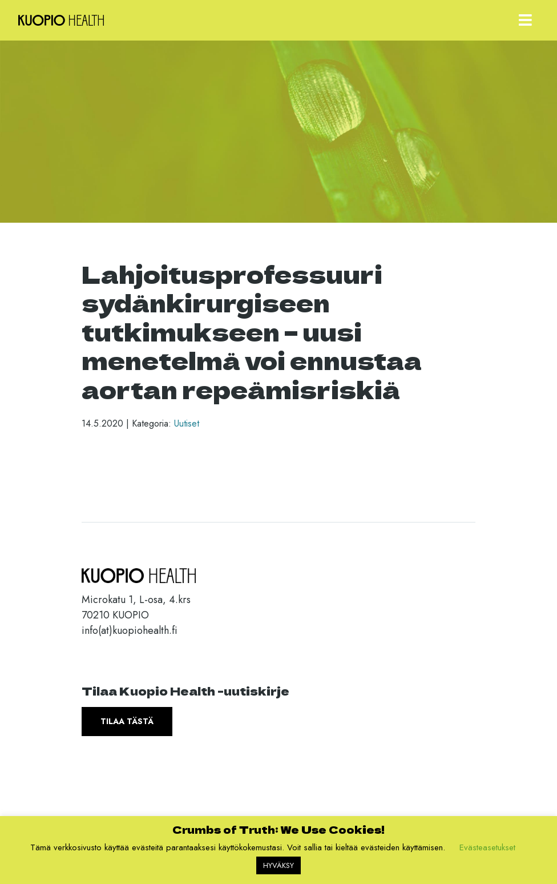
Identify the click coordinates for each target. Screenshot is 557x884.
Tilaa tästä (127, 721)
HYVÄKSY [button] (278, 865)
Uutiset (186, 423)
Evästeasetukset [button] (487, 847)
